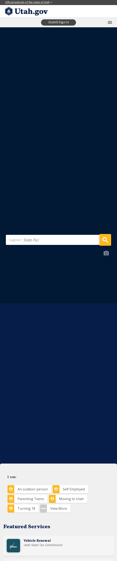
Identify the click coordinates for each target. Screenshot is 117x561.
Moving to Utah (71, 499)
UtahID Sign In (58, 22)
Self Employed (74, 489)
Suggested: (15, 240)
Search (105, 240)
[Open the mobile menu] (110, 22)
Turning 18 (26, 508)
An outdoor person (33, 489)
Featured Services (26, 526)
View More (58, 508)
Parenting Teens (31, 499)
